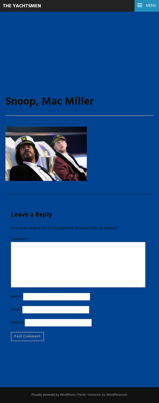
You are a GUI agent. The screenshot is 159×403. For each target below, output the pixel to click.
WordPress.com (116, 394)
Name (16, 296)
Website (17, 322)
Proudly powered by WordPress (53, 394)
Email (16, 309)
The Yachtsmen (22, 6)
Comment (19, 239)
